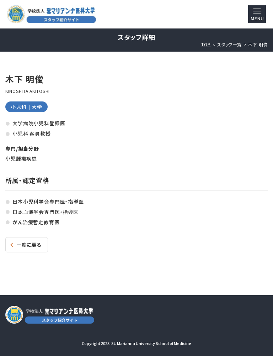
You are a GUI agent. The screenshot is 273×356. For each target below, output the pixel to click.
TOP (205, 44)
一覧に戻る (28, 244)
